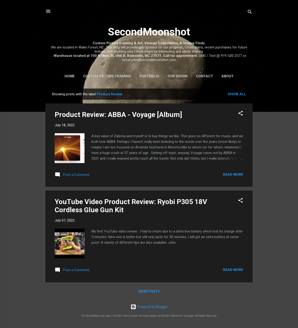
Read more (233, 174)
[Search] (250, 13)
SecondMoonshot (149, 32)
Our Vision (177, 76)
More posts (149, 291)
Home (69, 76)
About (227, 76)
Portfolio (149, 76)
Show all (237, 94)
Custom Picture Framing (107, 76)
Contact (204, 76)
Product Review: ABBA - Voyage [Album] (118, 114)
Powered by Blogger (149, 307)
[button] (240, 114)
